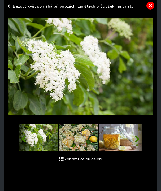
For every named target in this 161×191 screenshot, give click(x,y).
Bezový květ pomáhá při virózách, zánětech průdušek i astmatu (73, 6)
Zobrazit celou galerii (80, 159)
